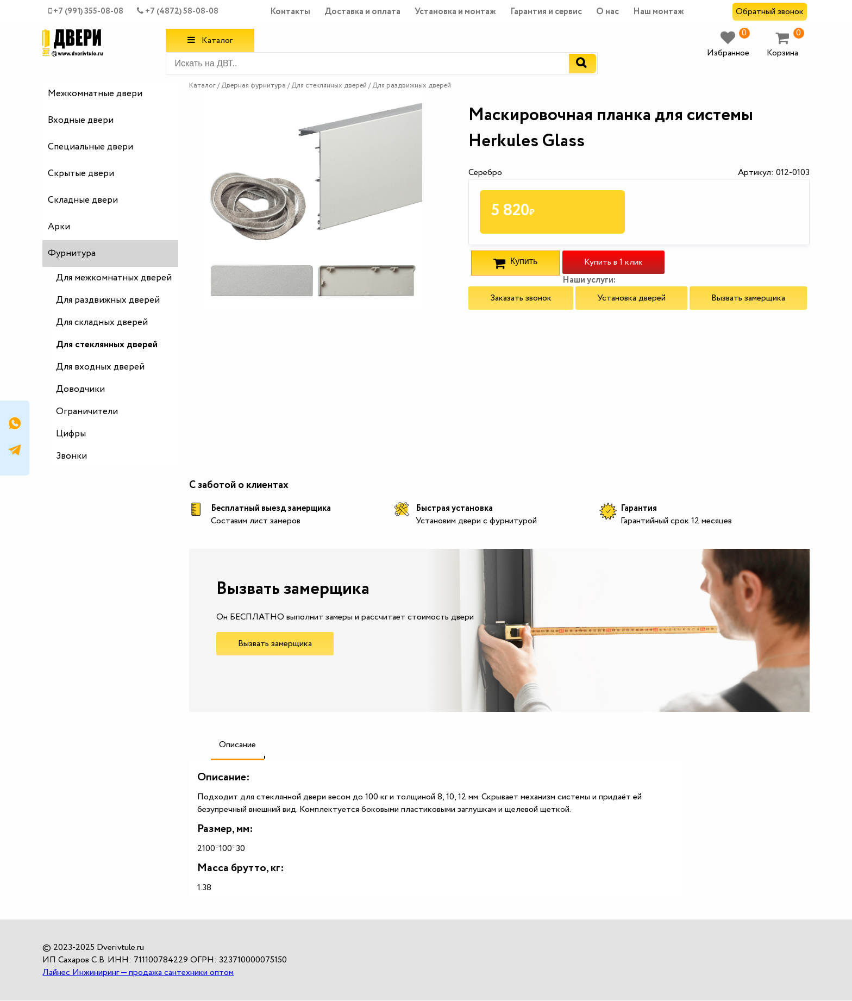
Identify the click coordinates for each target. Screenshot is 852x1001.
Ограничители (87, 411)
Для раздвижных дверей (108, 300)
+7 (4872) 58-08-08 (177, 11)
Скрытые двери (81, 173)
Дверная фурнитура (254, 85)
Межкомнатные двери (95, 94)
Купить (515, 263)
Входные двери (81, 120)
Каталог (210, 40)
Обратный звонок (770, 11)
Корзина (785, 44)
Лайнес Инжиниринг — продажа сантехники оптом (138, 972)
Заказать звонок (521, 298)
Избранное (728, 44)
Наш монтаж (658, 11)
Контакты (290, 11)
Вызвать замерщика (748, 298)
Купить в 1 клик (613, 262)
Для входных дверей (100, 367)
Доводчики (80, 389)
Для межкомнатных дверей (114, 278)
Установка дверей (631, 298)
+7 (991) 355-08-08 (85, 11)
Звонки (71, 456)
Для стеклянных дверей (107, 345)
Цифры (71, 434)
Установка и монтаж (455, 11)
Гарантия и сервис (546, 11)
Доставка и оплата (362, 11)
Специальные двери (90, 147)
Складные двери (83, 200)
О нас (607, 11)
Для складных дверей (102, 322)
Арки (59, 227)
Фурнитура (72, 253)
